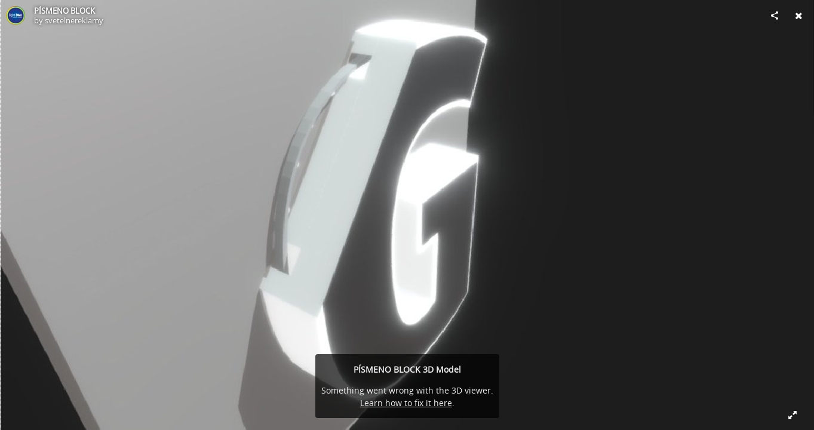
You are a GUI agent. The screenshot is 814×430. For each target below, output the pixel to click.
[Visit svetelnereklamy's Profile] (15, 15)
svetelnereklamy (74, 20)
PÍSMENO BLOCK (64, 10)
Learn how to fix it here (406, 402)
